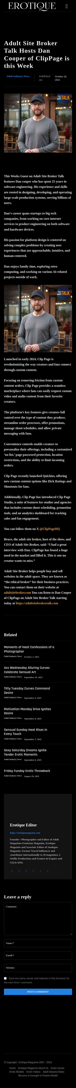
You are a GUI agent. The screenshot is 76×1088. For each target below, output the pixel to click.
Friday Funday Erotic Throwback (27, 771)
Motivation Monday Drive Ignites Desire (27, 711)
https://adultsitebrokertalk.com (37, 603)
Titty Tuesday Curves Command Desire (27, 690)
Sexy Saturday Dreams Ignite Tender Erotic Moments (25, 752)
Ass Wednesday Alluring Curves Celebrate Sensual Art (27, 669)
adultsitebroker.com (17, 592)
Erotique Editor (23, 825)
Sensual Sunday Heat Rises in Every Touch (25, 731)
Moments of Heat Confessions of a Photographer (29, 649)
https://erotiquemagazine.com (25, 832)
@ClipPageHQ (50, 529)
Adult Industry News (17, 76)
